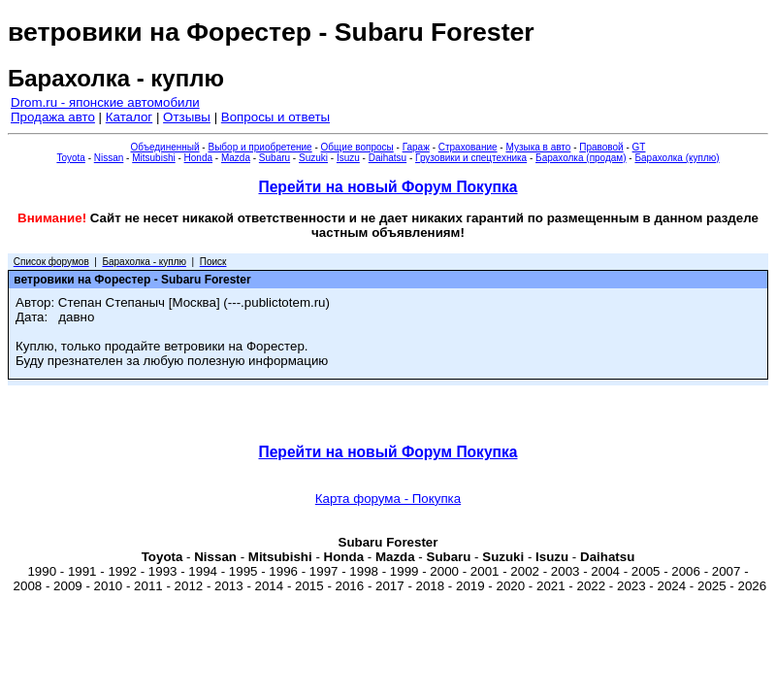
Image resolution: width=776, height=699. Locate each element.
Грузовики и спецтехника (471, 157)
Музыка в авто (537, 147)
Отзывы (186, 117)
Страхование (468, 147)
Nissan (109, 157)
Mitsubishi (153, 157)
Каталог (129, 117)
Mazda (235, 157)
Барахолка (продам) (581, 157)
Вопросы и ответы (275, 117)
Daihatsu (387, 157)
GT (639, 147)
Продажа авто (53, 117)
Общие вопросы (357, 147)
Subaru (274, 157)
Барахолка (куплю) (676, 157)
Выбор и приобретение (259, 147)
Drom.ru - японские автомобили (105, 102)
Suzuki (313, 157)
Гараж (416, 147)
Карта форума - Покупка (388, 498)
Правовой (601, 147)
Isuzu (348, 157)
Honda (198, 157)
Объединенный (165, 147)
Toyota (70, 157)
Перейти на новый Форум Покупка (387, 187)
